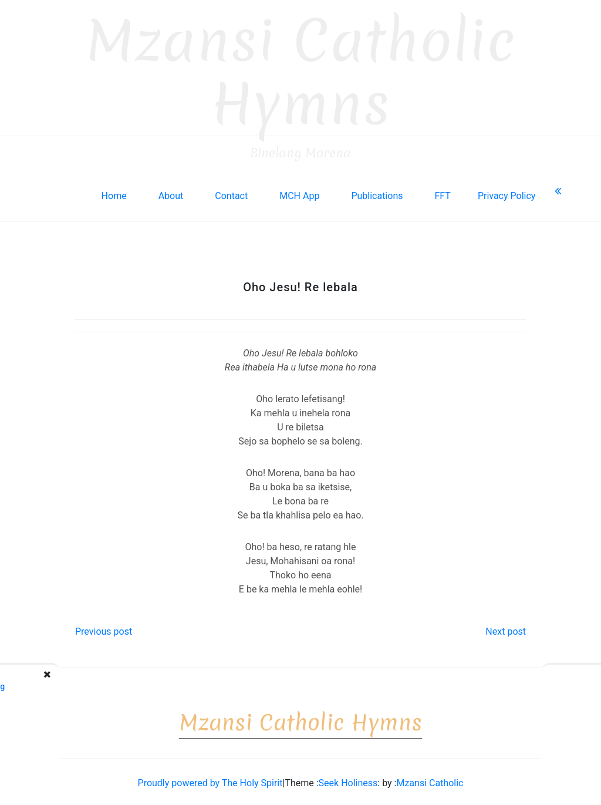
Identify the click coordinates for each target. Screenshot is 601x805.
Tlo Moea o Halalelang (81, 683)
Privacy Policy (507, 192)
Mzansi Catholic (429, 779)
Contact (231, 192)
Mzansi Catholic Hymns (301, 69)
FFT (442, 192)
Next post (505, 628)
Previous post (103, 628)
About (171, 192)
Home (114, 192)
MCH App (299, 192)
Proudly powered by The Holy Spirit (210, 779)
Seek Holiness (348, 779)
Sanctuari (524, 683)
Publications (377, 192)
